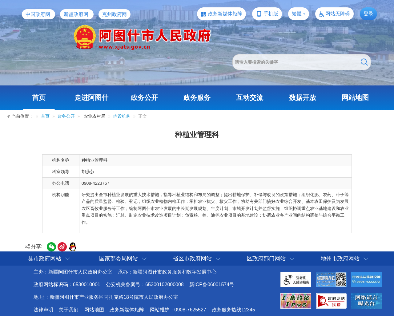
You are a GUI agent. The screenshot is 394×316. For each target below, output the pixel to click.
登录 (368, 13)
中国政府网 (38, 14)
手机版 (270, 13)
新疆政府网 (76, 14)
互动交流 (249, 97)
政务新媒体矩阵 (225, 13)
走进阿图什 (91, 97)
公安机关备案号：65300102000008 (145, 284)
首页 (39, 97)
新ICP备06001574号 (211, 284)
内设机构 (122, 116)
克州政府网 (114, 14)
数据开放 (302, 97)
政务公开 (144, 97)
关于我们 (68, 309)
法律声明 (43, 309)
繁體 (297, 13)
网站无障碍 (337, 13)
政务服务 (197, 97)
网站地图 (355, 97)
